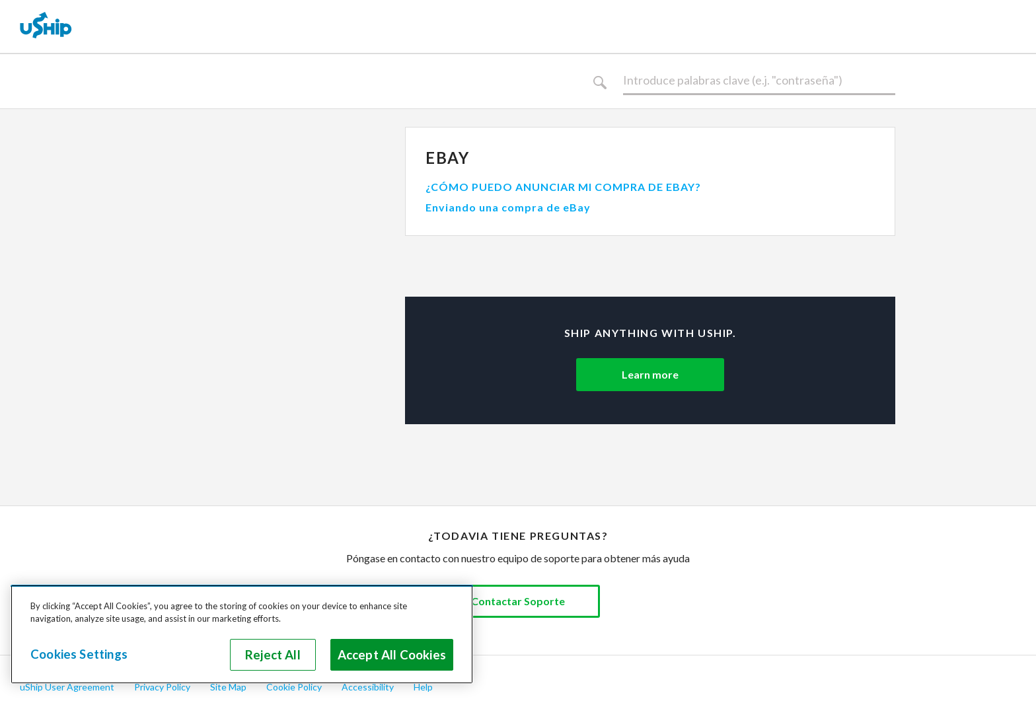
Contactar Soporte (518, 601)
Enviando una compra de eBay (508, 207)
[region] (242, 634)
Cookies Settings (79, 654)
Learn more (650, 374)
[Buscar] (759, 80)
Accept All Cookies (392, 655)
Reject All (273, 655)
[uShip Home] (46, 26)
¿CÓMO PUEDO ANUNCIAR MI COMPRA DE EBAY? (563, 186)
